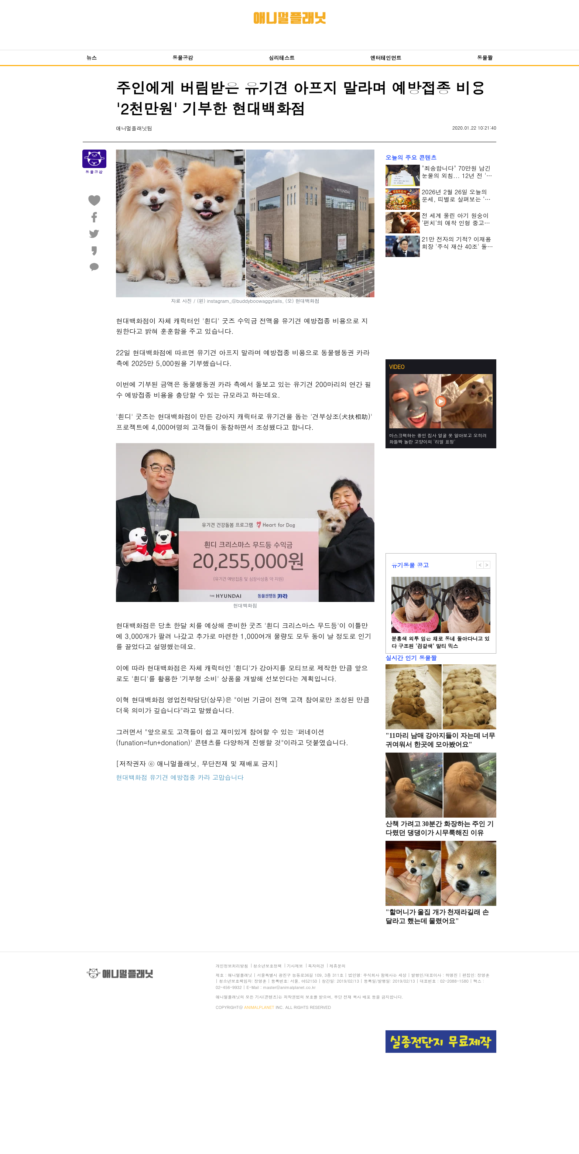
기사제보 (295, 966)
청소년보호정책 (267, 966)
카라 (204, 777)
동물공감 (182, 57)
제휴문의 (337, 966)
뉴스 (91, 57)
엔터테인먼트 (385, 57)
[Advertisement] (245, 863)
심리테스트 (282, 57)
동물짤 (485, 57)
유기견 (159, 777)
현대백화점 (131, 777)
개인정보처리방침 (232, 966)
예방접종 (182, 777)
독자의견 (316, 966)
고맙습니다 (228, 777)
